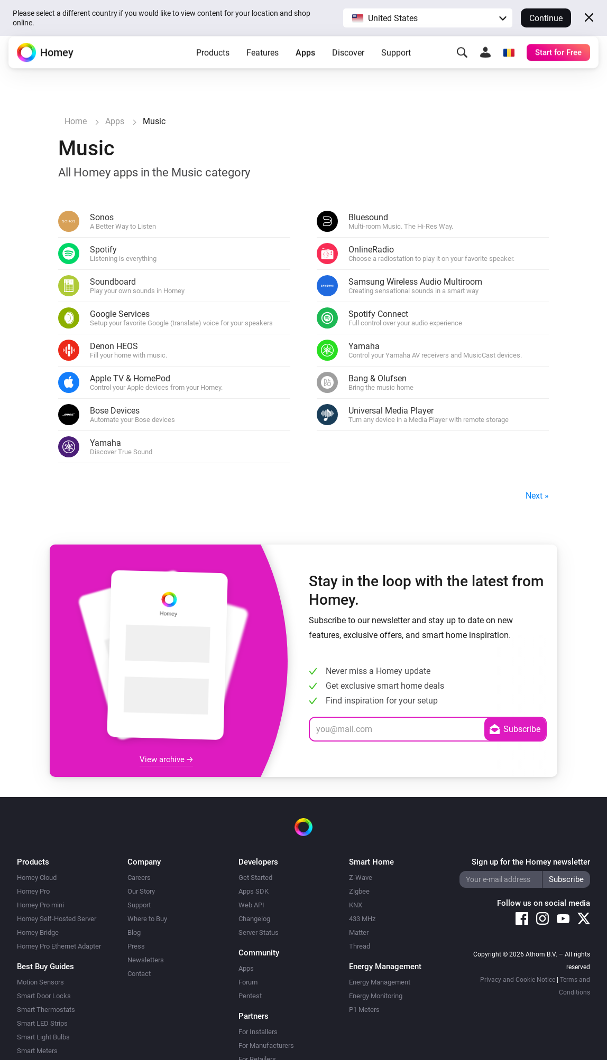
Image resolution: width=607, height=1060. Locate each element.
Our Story (141, 891)
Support (396, 60)
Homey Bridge (38, 932)
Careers (139, 877)
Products (212, 60)
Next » (537, 496)
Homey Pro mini (40, 905)
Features (262, 60)
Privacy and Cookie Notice (517, 979)
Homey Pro (33, 891)
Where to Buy (147, 919)
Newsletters (145, 960)
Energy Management (379, 982)
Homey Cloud (37, 877)
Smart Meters (37, 1051)
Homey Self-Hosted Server (56, 919)
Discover (348, 60)
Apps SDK (253, 891)
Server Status (258, 932)
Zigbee (359, 891)
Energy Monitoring (375, 996)
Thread (359, 946)
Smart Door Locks (44, 996)
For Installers (258, 1032)
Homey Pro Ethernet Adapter (59, 946)
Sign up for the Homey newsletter (531, 862)
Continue (546, 18)
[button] (427, 17)
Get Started (255, 877)
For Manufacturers (266, 1045)
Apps (305, 60)
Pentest (250, 996)
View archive (166, 759)
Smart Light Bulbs (43, 1037)
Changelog (254, 919)
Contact (139, 974)
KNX (355, 905)
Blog (134, 932)
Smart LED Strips (42, 1023)
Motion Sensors (40, 982)
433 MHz (362, 919)
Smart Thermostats (46, 1010)
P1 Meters (364, 1010)
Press (136, 946)
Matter (359, 932)
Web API (251, 905)
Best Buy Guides (45, 966)
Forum (247, 982)
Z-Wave (360, 877)
